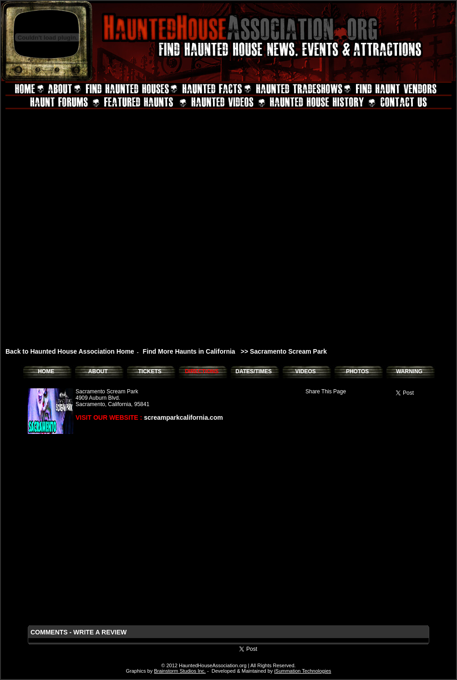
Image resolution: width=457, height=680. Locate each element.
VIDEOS (305, 371)
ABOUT (98, 371)
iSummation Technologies (302, 671)
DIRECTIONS (201, 371)
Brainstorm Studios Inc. (180, 671)
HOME (46, 371)
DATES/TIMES (253, 371)
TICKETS (149, 371)
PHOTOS (357, 371)
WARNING (409, 371)
